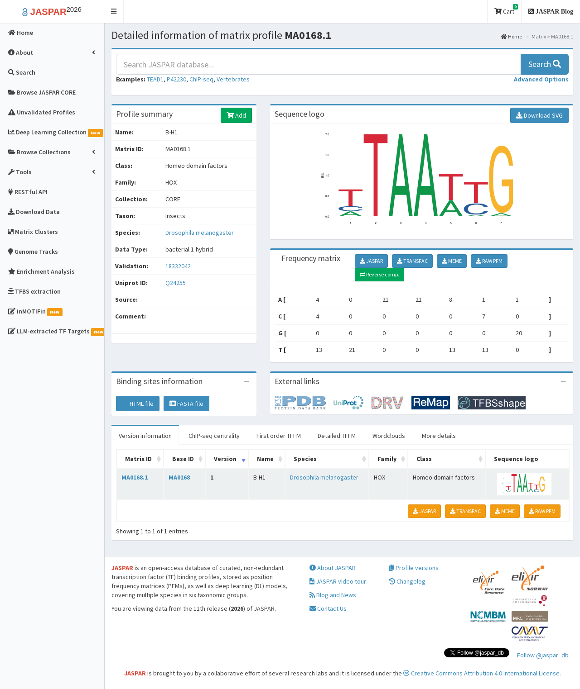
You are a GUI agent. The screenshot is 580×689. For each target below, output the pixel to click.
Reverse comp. (379, 274)
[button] (114, 11)
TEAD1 (155, 79)
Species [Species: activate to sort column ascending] (305, 459)
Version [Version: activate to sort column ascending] (225, 459)
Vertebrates (233, 79)
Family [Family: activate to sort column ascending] (386, 459)
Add (236, 115)
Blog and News (332, 595)
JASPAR (371, 260)
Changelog (407, 581)
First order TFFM (278, 436)
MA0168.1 (134, 477)
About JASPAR (332, 568)
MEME (452, 260)
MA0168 (179, 477)
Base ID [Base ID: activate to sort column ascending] (183, 459)
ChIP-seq (201, 79)
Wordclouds (388, 436)
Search (544, 64)
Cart (506, 9)
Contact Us (328, 608)
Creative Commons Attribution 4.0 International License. (482, 673)
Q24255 (176, 283)
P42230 (176, 79)
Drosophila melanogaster (199, 232)
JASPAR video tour (337, 581)
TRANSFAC (412, 260)
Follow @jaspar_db (543, 655)
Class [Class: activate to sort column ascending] (424, 459)
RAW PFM (489, 260)
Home (511, 36)
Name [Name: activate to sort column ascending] (265, 459)
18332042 (178, 266)
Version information (145, 436)
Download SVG (539, 115)
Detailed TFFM (337, 436)
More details (439, 436)
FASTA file (186, 403)
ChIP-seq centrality (214, 436)
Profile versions (414, 568)
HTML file (138, 403)
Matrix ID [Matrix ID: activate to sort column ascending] (138, 459)
